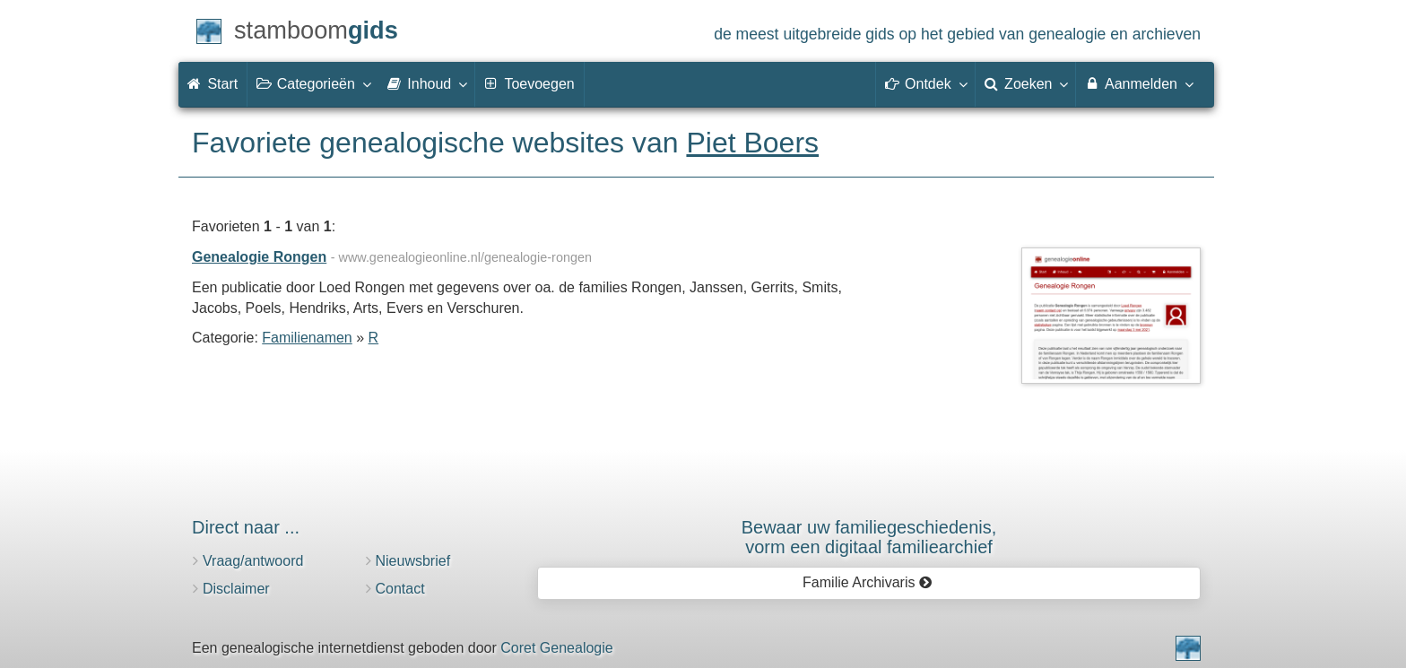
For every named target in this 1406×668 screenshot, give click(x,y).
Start (212, 83)
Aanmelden (1138, 83)
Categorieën (312, 83)
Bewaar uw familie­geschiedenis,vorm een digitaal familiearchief (869, 537)
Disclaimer (236, 588)
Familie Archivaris (868, 582)
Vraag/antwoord (253, 560)
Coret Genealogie (556, 647)
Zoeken (1026, 83)
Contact (400, 588)
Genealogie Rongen (259, 257)
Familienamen (307, 337)
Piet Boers (752, 142)
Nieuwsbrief (413, 560)
